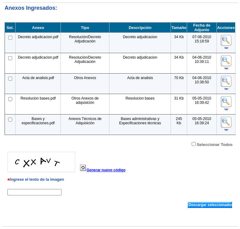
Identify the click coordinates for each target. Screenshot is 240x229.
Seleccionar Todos (215, 144)
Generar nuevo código (106, 170)
